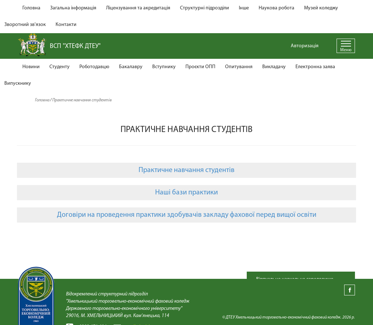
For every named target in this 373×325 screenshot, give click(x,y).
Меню (345, 50)
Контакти (66, 24)
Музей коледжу (321, 8)
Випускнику (17, 83)
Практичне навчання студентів (186, 170)
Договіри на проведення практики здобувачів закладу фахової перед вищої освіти (186, 215)
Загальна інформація (73, 8)
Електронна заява (315, 67)
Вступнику (164, 67)
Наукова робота (276, 8)
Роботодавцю (94, 67)
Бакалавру (130, 67)
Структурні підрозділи (204, 8)
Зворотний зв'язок (25, 24)
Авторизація (305, 46)
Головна (31, 8)
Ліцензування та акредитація (138, 8)
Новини (31, 67)
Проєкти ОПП (200, 67)
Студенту (59, 67)
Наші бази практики (186, 192)
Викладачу (274, 67)
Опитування (239, 67)
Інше (244, 8)
